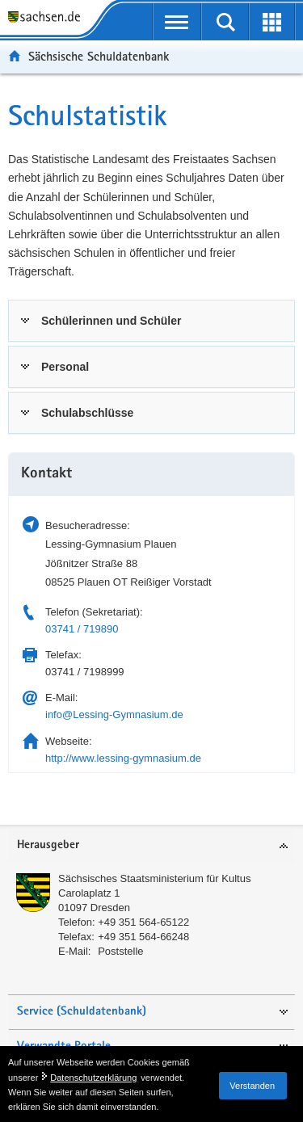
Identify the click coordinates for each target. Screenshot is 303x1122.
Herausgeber (48, 845)
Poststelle (120, 951)
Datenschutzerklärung (93, 1077)
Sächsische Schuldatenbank (98, 56)
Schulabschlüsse (87, 412)
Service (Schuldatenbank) (81, 1012)
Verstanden (252, 1085)
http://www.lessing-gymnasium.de (123, 758)
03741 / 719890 (81, 629)
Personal (65, 366)
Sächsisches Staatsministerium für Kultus (154, 878)
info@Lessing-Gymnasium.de (114, 714)
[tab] (151, 321)
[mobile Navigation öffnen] (177, 21)
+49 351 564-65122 (143, 922)
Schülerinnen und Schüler (111, 320)
